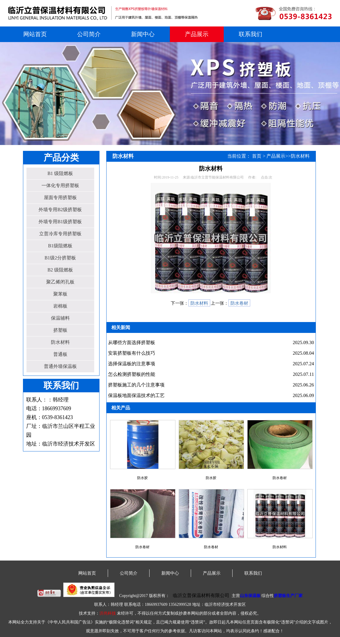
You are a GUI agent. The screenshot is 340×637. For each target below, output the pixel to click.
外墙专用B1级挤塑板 (60, 221)
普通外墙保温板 (60, 366)
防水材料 (60, 342)
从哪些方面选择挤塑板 (131, 342)
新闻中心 (143, 34)
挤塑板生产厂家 (288, 595)
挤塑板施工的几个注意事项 (136, 384)
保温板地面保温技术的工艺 (136, 395)
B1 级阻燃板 (60, 173)
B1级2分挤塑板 (60, 257)
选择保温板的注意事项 (131, 363)
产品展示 (196, 34)
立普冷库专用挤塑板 (60, 233)
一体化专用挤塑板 (60, 185)
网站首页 (35, 34)
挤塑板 (60, 330)
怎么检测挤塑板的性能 (131, 374)
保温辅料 (60, 318)
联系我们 (250, 34)
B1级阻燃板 (60, 245)
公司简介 (89, 34)
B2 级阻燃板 (60, 269)
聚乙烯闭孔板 (60, 281)
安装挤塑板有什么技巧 (131, 353)
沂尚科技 (107, 613)
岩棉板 (60, 306)
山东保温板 (250, 595)
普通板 (60, 354)
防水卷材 (239, 303)
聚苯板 (60, 293)
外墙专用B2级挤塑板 (60, 209)
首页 (256, 156)
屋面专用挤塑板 (60, 197)
